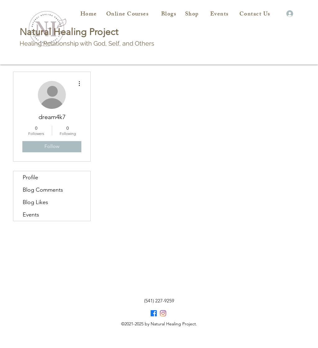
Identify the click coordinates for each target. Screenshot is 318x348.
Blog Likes (35, 202)
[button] (280, 14)
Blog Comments (43, 189)
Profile (30, 177)
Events (31, 214)
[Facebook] (154, 313)
